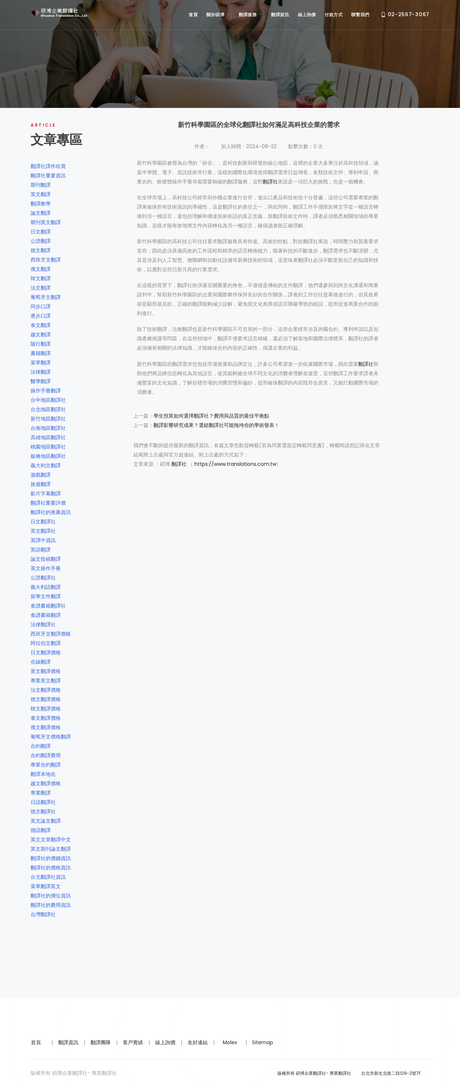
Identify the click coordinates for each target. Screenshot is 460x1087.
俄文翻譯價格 (46, 727)
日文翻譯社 (43, 521)
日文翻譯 (41, 231)
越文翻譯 (41, 334)
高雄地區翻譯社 (48, 437)
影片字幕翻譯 (46, 493)
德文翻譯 (41, 250)
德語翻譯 (41, 830)
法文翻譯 (41, 287)
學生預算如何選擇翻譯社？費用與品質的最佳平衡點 (211, 415)
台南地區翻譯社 (48, 428)
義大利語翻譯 (46, 587)
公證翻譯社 (43, 577)
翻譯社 (270, 181)
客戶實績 (133, 1042)
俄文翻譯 (41, 269)
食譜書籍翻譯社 (48, 605)
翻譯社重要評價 (48, 502)
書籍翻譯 (41, 353)
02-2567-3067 (405, 14)
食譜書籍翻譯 (46, 615)
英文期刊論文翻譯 (51, 848)
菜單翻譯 (41, 362)
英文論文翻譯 (46, 820)
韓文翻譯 (41, 278)
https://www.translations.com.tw (235, 464)
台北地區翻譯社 (48, 409)
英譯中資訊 (43, 540)
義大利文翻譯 (46, 465)
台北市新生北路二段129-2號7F (391, 1073)
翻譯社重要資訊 (48, 175)
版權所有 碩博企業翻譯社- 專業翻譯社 (314, 1073)
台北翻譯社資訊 (48, 877)
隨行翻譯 (41, 343)
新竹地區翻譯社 (48, 418)
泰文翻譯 (41, 325)
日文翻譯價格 (46, 652)
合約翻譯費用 (46, 755)
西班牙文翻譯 (46, 259)
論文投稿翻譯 (46, 559)
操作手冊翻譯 (46, 390)
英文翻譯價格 (46, 671)
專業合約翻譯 (46, 764)
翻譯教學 (41, 203)
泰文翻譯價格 (46, 718)
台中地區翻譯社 (48, 400)
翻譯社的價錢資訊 (51, 858)
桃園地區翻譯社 (48, 446)
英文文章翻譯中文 (51, 839)
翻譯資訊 (280, 15)
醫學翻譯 (41, 381)
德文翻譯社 (43, 811)
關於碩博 (218, 15)
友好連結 (198, 1042)
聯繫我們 (360, 15)
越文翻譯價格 (46, 783)
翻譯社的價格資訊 (51, 867)
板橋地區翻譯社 (48, 456)
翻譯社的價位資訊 (51, 895)
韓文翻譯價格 (46, 708)
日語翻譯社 (43, 802)
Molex (230, 1042)
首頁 (193, 15)
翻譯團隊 (101, 1042)
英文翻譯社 (43, 531)
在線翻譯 (41, 661)
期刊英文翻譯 (46, 222)
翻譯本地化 (43, 774)
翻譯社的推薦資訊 (51, 512)
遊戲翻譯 (41, 474)
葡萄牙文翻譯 (46, 297)
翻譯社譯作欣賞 (48, 166)
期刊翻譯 (41, 184)
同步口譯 (41, 306)
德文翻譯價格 (46, 699)
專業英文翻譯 (46, 680)
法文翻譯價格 (46, 689)
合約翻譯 (41, 746)
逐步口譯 (41, 315)
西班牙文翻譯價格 (51, 633)
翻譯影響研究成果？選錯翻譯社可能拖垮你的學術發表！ (216, 425)
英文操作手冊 (46, 568)
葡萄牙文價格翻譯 (51, 736)
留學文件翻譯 (46, 596)
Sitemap (262, 1042)
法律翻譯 (41, 372)
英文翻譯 (41, 194)
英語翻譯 (41, 549)
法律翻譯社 (43, 624)
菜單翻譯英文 (46, 886)
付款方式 (333, 15)
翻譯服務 (250, 15)
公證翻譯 (41, 241)
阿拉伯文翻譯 (46, 643)
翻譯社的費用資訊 (51, 905)
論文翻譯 (41, 213)
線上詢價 (307, 15)
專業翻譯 (41, 792)
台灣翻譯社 (43, 914)
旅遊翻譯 (41, 484)
